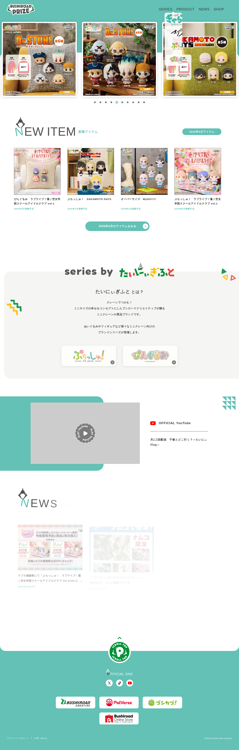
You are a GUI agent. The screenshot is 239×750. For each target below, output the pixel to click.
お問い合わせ (40, 738)
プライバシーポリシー (18, 738)
